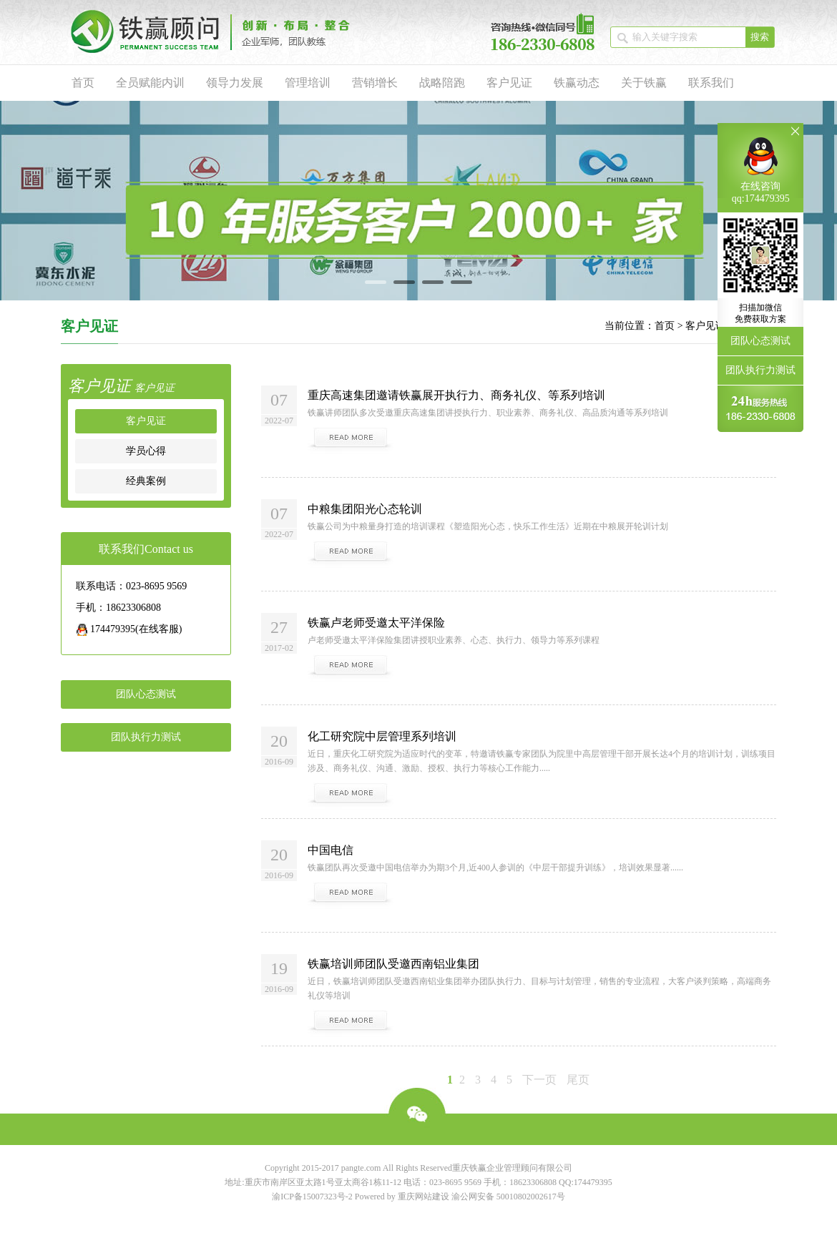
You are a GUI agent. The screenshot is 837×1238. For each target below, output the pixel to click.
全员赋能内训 (150, 83)
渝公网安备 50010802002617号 (508, 1197)
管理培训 (308, 83)
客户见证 (509, 83)
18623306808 (533, 1182)
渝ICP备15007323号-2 (312, 1197)
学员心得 (146, 451)
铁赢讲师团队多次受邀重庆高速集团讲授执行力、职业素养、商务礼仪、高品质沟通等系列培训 (488, 413)
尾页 (578, 1080)
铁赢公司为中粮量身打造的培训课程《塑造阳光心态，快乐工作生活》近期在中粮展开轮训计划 (488, 526)
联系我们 (711, 83)
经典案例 (146, 481)
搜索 (759, 36)
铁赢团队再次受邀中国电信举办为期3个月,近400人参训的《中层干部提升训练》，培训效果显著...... (495, 868)
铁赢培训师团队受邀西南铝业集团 (393, 964)
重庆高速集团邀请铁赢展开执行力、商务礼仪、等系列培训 (456, 395)
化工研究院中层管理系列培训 (382, 736)
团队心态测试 (146, 694)
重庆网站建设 (423, 1197)
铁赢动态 (576, 83)
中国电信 (330, 850)
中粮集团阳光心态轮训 (365, 509)
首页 (83, 83)
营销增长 (375, 83)
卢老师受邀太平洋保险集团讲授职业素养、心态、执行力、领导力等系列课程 (453, 640)
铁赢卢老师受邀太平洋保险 (376, 622)
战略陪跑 (442, 83)
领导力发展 (234, 83)
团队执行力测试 (146, 737)
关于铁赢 (644, 83)
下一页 (539, 1080)
